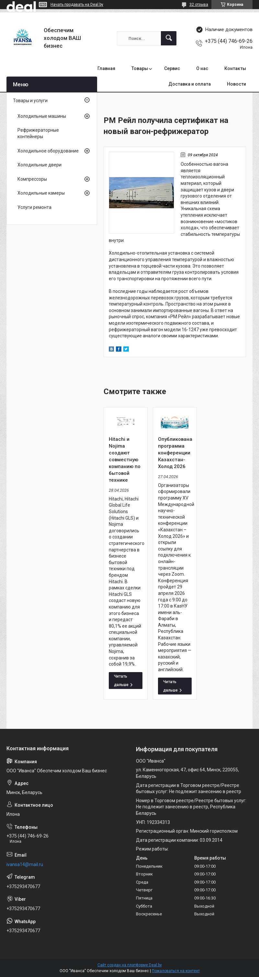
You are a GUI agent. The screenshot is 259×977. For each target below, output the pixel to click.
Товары (139, 68)
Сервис (172, 68)
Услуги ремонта (34, 207)
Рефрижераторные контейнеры (38, 133)
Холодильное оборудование (48, 150)
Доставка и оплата (189, 84)
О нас (202, 68)
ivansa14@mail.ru (24, 864)
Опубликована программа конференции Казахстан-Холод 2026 (175, 452)
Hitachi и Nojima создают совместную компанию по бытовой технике (125, 459)
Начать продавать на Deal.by (77, 4)
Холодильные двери (39, 164)
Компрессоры (32, 179)
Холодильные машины (41, 116)
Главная (106, 68)
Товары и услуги (30, 100)
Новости (236, 84)
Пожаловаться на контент (176, 971)
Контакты (235, 68)
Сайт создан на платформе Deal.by (129, 965)
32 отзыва (198, 4)
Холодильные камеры (41, 193)
